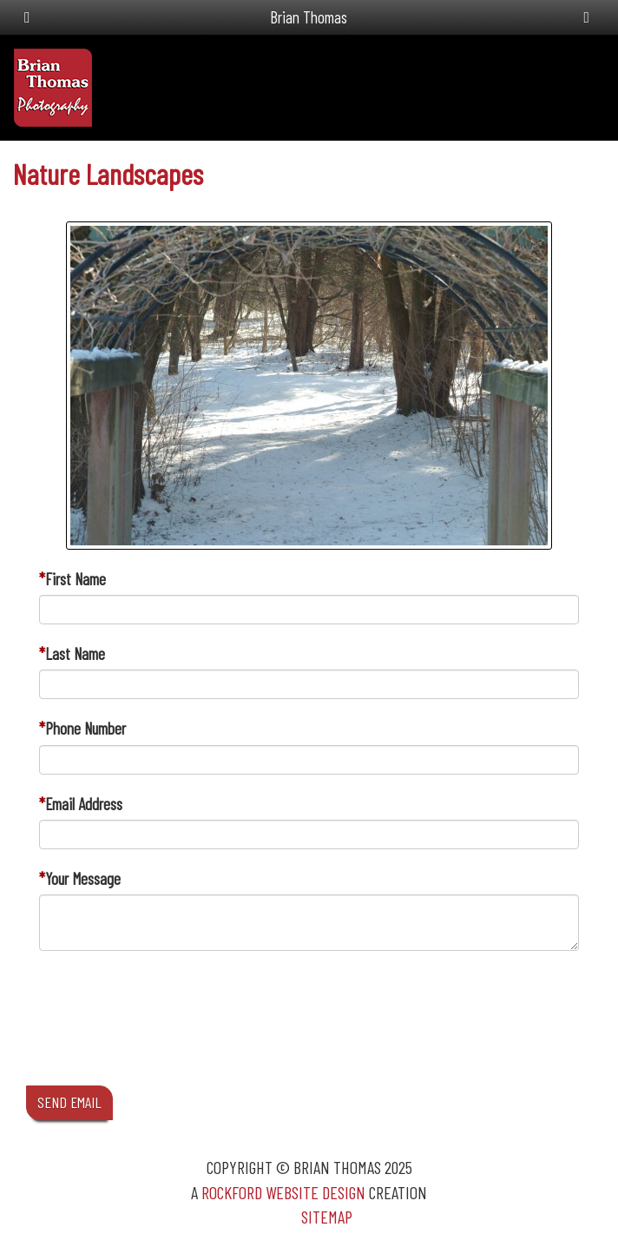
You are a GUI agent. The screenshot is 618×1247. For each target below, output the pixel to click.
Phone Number (85, 728)
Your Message (83, 878)
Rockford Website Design (283, 1192)
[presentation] (171, 1034)
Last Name (75, 653)
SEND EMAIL (69, 1102)
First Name (75, 579)
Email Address (83, 804)
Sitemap (326, 1216)
